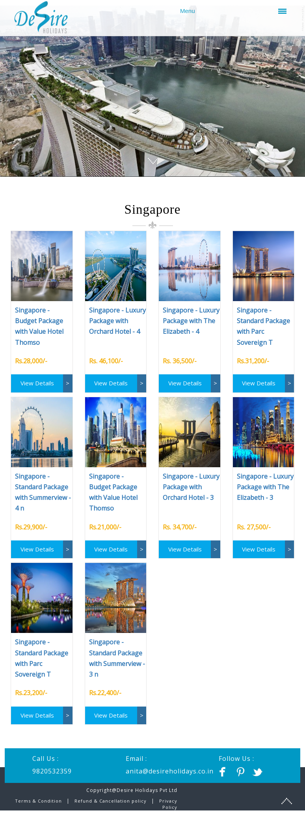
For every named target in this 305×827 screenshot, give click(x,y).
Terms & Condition (39, 805)
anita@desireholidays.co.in (170, 775)
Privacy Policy (168, 808)
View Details (37, 387)
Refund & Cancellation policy (110, 805)
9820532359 (52, 775)
